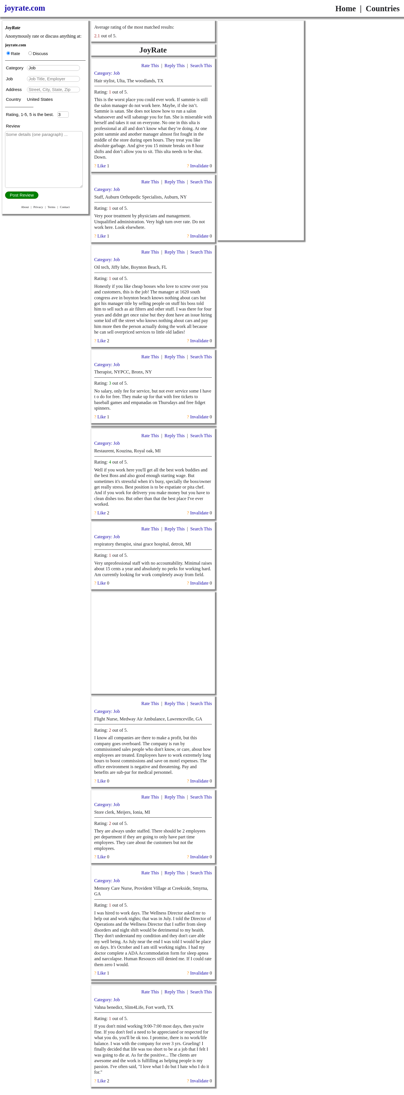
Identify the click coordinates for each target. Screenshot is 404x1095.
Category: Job (107, 73)
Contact (65, 207)
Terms (51, 207)
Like (101, 165)
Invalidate (199, 165)
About (25, 207)
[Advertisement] (153, 643)
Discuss (38, 53)
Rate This (150, 65)
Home (345, 8)
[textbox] (53, 68)
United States (40, 99)
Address (14, 89)
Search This (201, 65)
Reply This (174, 65)
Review (13, 126)
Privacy (38, 207)
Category (16, 67)
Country (14, 99)
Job (10, 78)
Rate (13, 53)
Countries (383, 8)
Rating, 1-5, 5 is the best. (32, 114)
